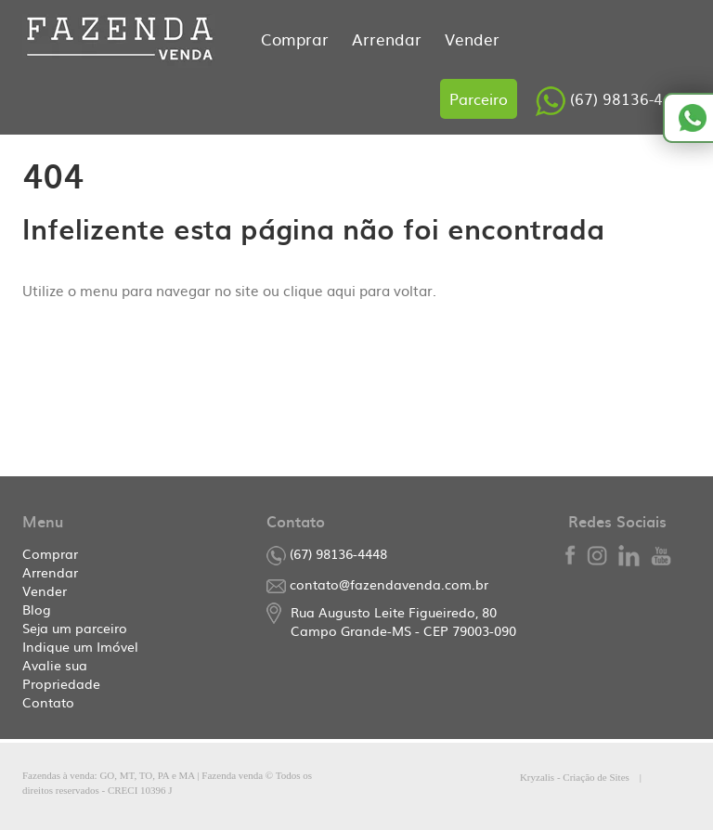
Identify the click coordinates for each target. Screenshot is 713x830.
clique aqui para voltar (358, 290)
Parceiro (478, 98)
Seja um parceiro (74, 627)
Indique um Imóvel (80, 646)
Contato (48, 702)
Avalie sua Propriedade (61, 674)
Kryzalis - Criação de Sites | (605, 777)
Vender (472, 38)
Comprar (297, 38)
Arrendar (389, 38)
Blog (36, 609)
